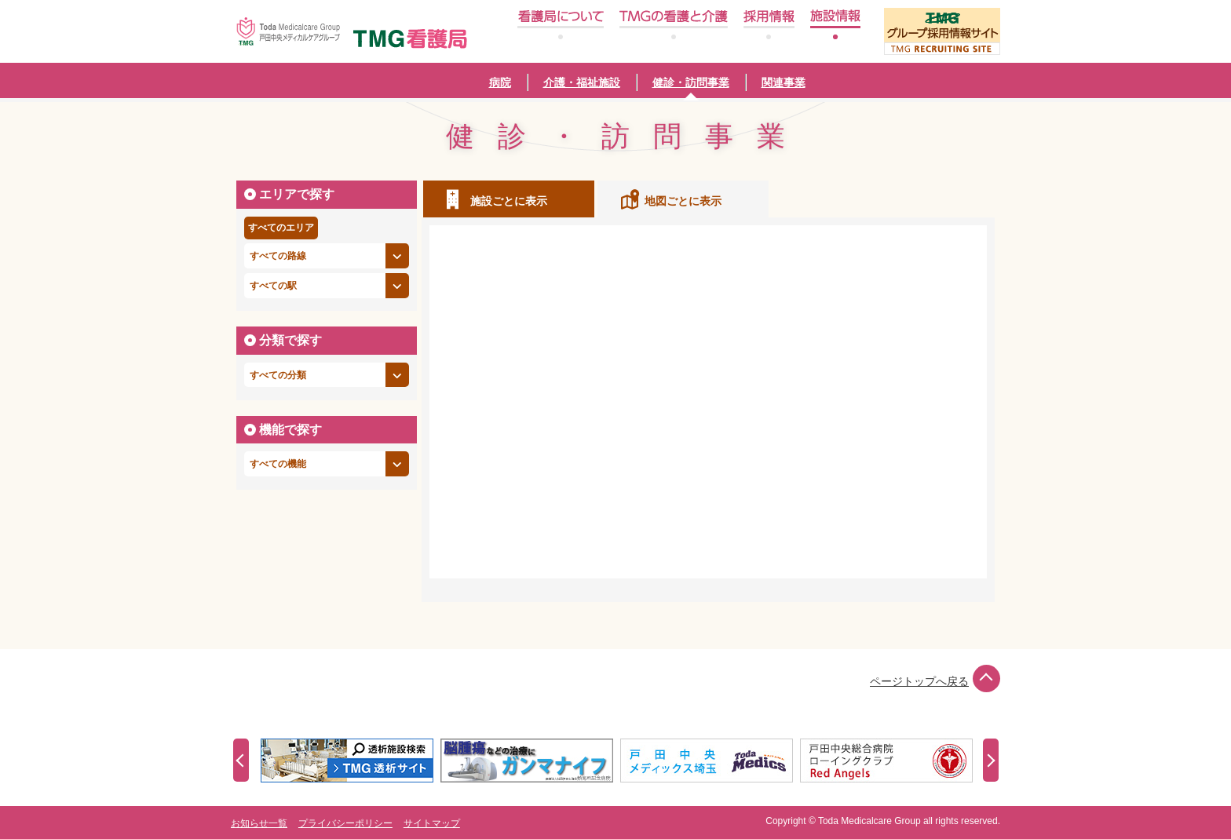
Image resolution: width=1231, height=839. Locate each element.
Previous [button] (241, 760)
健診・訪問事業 (690, 82)
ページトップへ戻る (935, 681)
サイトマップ (432, 823)
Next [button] (991, 760)
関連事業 (783, 82)
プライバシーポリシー (345, 823)
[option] (350, 760)
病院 (500, 82)
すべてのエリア (281, 227)
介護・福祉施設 (581, 82)
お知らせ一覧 (259, 823)
